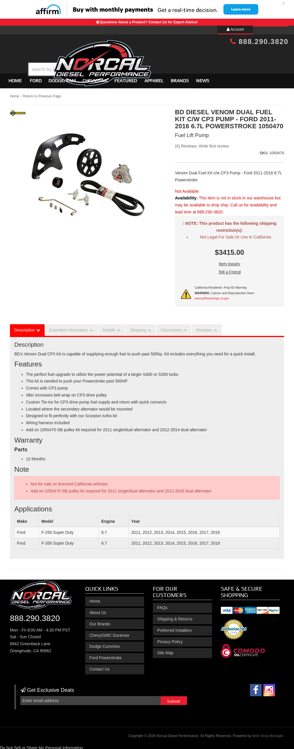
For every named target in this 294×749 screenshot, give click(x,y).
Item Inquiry (229, 261)
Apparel (153, 78)
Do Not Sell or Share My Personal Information (41, 745)
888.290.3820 (259, 41)
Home (15, 78)
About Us (98, 610)
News (202, 78)
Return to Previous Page (42, 94)
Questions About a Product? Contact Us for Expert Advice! (149, 22)
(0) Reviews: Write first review (202, 143)
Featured (125, 78)
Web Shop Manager (267, 733)
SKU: (264, 150)
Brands (180, 78)
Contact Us (100, 666)
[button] (152, 54)
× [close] (283, 3)
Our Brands (100, 621)
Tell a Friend (229, 269)
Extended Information (68, 327)
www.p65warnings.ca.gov (212, 295)
